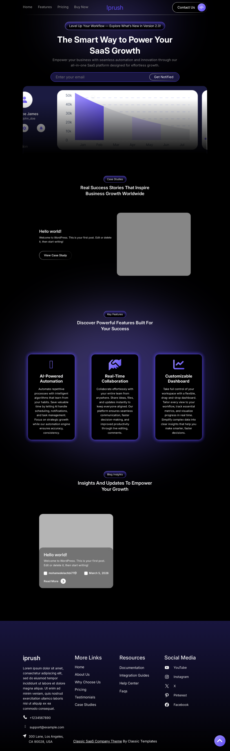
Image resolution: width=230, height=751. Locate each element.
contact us (191, 7)
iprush (114, 7)
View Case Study (93, 250)
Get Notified (163, 77)
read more (91, 562)
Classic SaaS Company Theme (97, 741)
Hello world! (91, 241)
